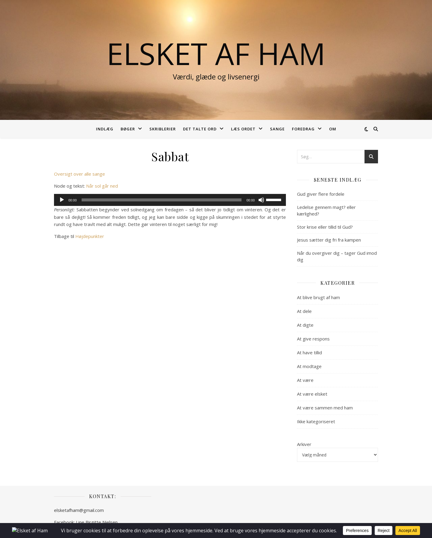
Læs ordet (243, 129)
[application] (170, 200)
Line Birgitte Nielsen (97, 522)
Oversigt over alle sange (79, 174)
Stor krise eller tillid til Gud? (325, 227)
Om (332, 129)
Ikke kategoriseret (316, 421)
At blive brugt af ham (318, 297)
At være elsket (312, 394)
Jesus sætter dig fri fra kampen (329, 240)
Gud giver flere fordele (320, 194)
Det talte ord (200, 129)
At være (305, 380)
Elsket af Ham (216, 53)
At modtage (309, 366)
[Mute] (261, 200)
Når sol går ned (102, 186)
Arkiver (304, 444)
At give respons (313, 339)
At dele (304, 311)
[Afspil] (62, 200)
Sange (277, 129)
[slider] (162, 199)
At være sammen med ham (325, 408)
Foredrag (303, 129)
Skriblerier (162, 129)
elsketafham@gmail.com (79, 510)
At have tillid (309, 352)
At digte (305, 325)
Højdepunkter (89, 236)
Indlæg (104, 129)
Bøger (128, 129)
